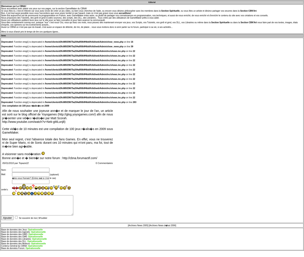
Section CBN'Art (248, 11)
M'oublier (43, 220)
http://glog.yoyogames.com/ (77, 114)
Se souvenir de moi (28, 220)
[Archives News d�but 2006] (162, 227)
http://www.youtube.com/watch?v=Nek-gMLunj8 (33, 121)
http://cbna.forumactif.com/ (79, 158)
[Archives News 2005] (138, 227)
